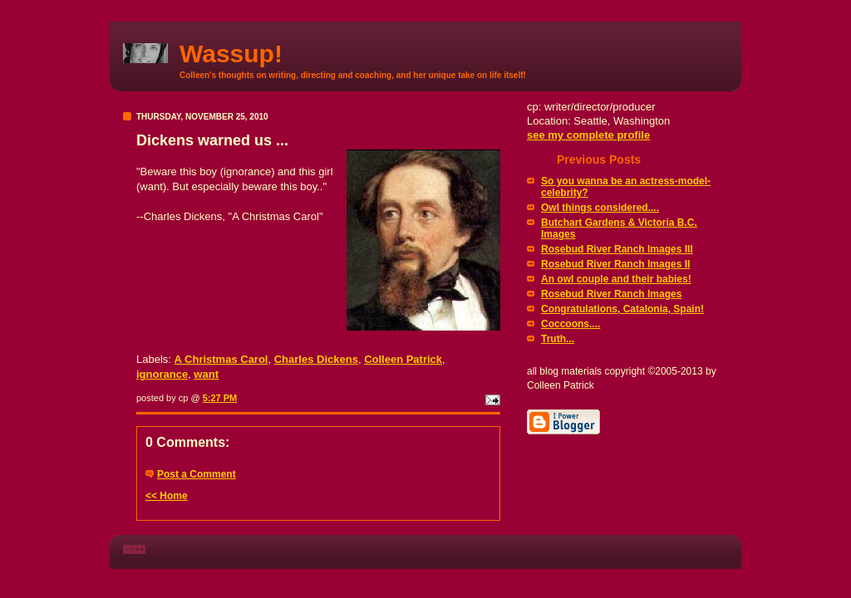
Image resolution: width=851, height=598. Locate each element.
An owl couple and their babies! (616, 279)
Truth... (557, 339)
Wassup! (231, 53)
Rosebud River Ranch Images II (615, 264)
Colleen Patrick (403, 359)
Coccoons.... (570, 324)
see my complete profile (588, 135)
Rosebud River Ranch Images (611, 294)
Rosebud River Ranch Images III (617, 249)
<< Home (166, 496)
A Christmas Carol (221, 359)
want (206, 374)
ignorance (162, 374)
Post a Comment (196, 474)
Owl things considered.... (600, 207)
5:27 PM (220, 398)
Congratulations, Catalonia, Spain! (622, 309)
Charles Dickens (316, 359)
